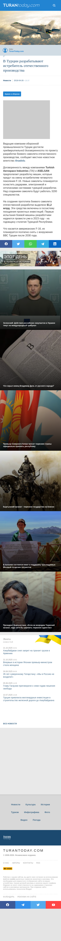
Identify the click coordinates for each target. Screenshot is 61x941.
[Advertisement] (26, 119)
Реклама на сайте (26, 897)
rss (38, 863)
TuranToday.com (23, 850)
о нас (6, 863)
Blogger (29, 889)
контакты (28, 863)
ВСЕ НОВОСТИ (10, 724)
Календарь (8, 897)
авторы (16, 863)
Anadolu (20, 160)
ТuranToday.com (21, 5)
